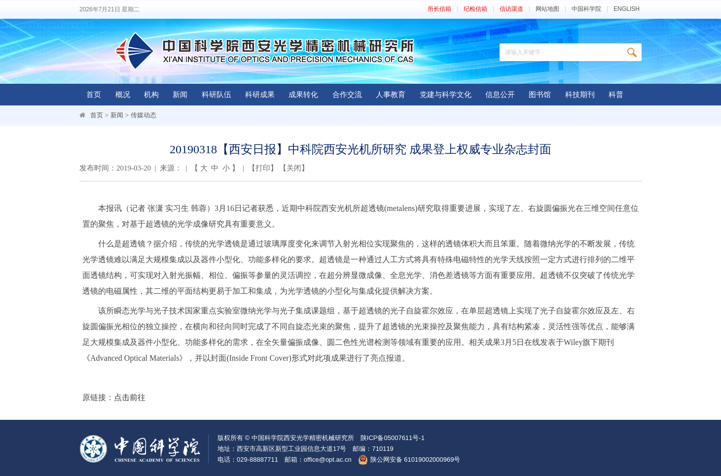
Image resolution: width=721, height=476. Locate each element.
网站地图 (547, 9)
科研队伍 (216, 94)
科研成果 (260, 94)
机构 (151, 94)
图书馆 (540, 94)
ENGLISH (626, 9)
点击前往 (129, 397)
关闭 (294, 168)
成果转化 (303, 94)
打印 (262, 168)
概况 (122, 94)
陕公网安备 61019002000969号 (415, 459)
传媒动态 (143, 115)
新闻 (180, 94)
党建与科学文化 (445, 94)
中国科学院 (586, 9)
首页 (93, 94)
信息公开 (500, 94)
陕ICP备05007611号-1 (392, 438)
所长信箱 (439, 9)
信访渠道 (511, 9)
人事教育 (390, 94)
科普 (616, 94)
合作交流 (347, 94)
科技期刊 (580, 94)
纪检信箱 (475, 9)
